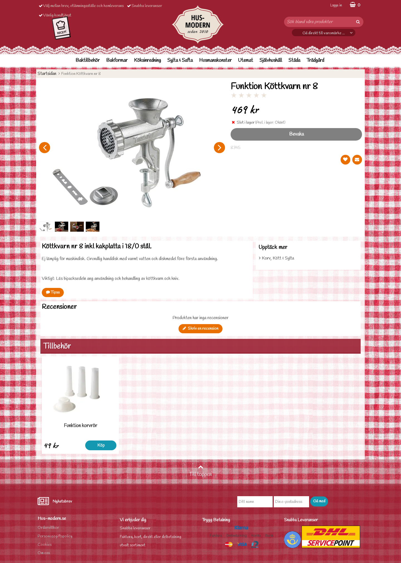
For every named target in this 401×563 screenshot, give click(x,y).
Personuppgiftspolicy (55, 536)
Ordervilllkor (48, 527)
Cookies (45, 544)
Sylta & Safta (180, 60)
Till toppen (200, 471)
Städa (294, 60)
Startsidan (47, 74)
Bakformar (117, 60)
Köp (101, 445)
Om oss (44, 553)
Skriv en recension (200, 328)
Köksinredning (147, 60)
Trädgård (315, 60)
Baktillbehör (87, 60)
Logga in (336, 5)
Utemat (245, 60)
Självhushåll (271, 60)
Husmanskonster (215, 60)
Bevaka (296, 134)
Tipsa (53, 292)
